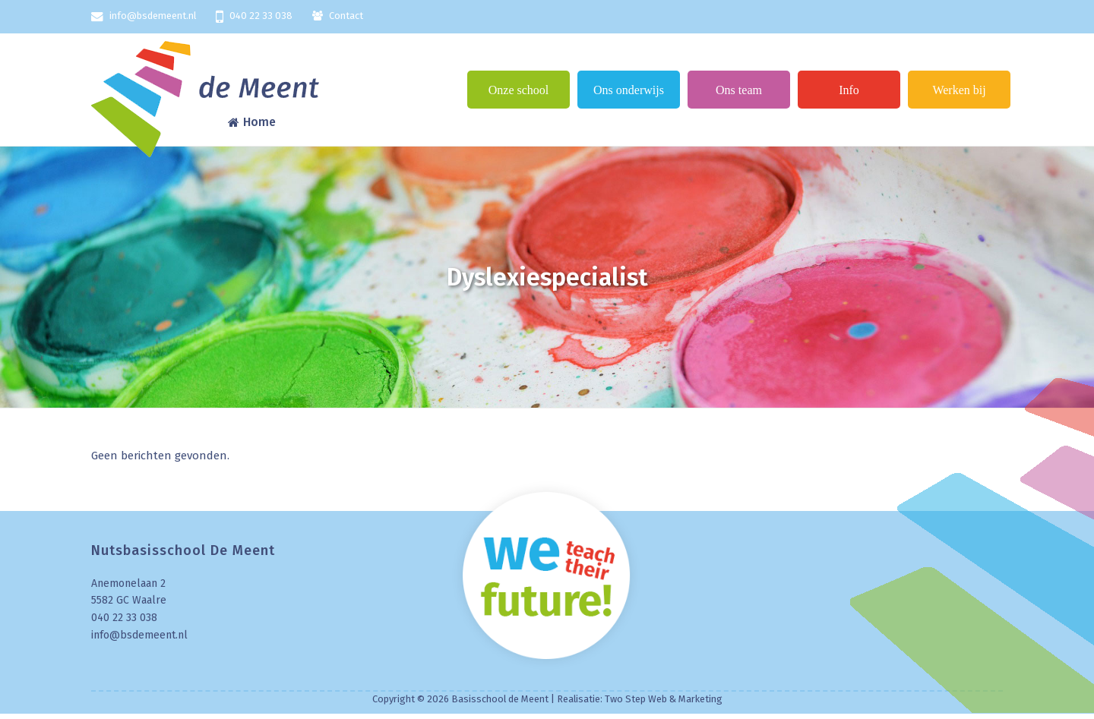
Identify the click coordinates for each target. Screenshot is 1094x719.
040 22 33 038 (260, 15)
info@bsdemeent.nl (152, 15)
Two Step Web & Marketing (663, 699)
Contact (346, 15)
